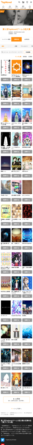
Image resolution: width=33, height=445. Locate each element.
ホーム (3, 7)
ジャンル (16, 7)
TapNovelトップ (4, 412)
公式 (29, 7)
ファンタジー (24, 46)
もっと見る (16, 399)
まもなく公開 (23, 7)
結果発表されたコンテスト (16, 412)
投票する (5, 79)
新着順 (25, 56)
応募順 (30, 56)
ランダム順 (18, 56)
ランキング (10, 7)
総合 (3, 46)
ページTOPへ (17, 408)
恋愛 (16, 46)
